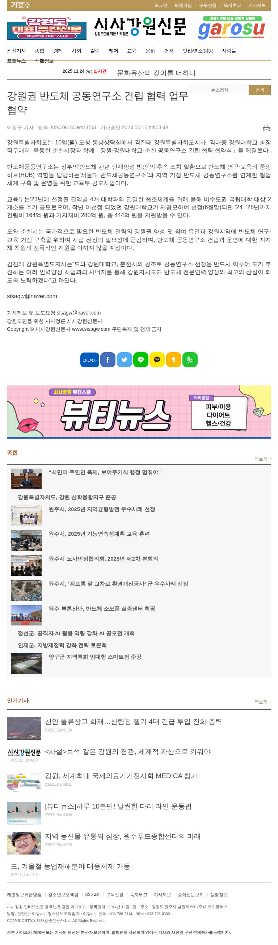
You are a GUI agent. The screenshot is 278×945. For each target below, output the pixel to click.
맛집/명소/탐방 (197, 51)
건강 (168, 51)
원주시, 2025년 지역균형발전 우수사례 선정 (102, 509)
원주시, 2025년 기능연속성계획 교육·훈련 (99, 534)
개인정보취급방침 (24, 894)
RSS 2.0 (92, 894)
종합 (39, 51)
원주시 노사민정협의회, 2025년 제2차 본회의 (103, 559)
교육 (131, 51)
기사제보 (257, 5)
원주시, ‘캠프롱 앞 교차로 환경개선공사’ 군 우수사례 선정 (118, 584)
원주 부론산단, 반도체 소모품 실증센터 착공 (102, 609)
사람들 (229, 51)
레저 (113, 51)
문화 (150, 51)
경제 (58, 51)
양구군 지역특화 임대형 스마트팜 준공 (95, 657)
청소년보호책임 (63, 894)
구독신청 (207, 5)
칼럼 (95, 51)
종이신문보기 (191, 894)
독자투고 (232, 5)
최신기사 (16, 51)
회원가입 (183, 5)
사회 (76, 51)
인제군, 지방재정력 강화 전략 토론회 (62, 645)
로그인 (160, 5)
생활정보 (219, 894)
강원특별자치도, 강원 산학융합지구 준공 (67, 497)
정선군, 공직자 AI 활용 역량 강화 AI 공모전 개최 (76, 633)
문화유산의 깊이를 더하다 (156, 73)
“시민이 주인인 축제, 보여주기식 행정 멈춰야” (105, 472)
